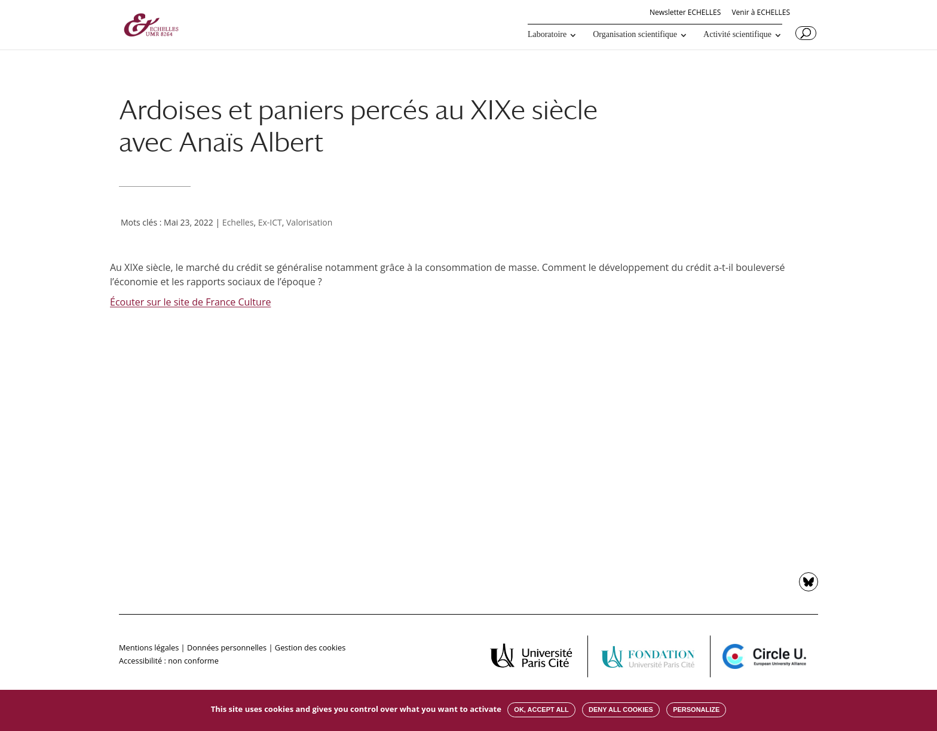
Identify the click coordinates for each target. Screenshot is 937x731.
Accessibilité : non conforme (169, 660)
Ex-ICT (270, 222)
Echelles (238, 222)
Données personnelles (227, 647)
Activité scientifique (737, 34)
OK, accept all (541, 709)
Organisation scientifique (635, 34)
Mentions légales (149, 647)
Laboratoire (547, 34)
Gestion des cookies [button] (310, 647)
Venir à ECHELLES (760, 13)
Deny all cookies (621, 709)
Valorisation (309, 222)
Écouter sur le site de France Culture (190, 302)
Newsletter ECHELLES (685, 13)
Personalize (696, 709)
